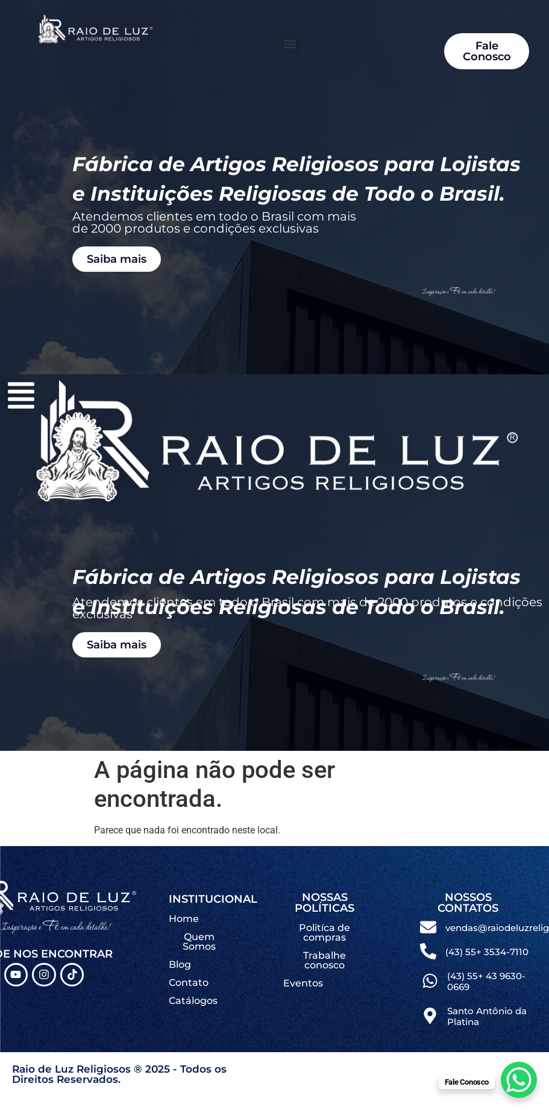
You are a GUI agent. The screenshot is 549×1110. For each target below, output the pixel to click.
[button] (290, 44)
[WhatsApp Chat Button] (519, 1080)
